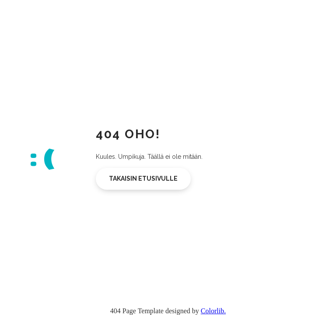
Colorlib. (213, 311)
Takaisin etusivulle (143, 178)
